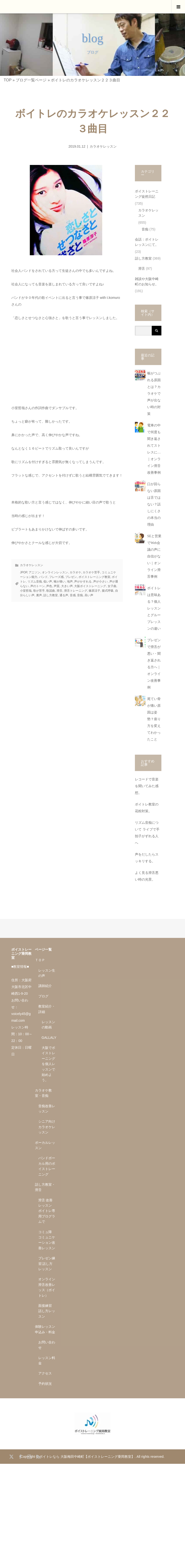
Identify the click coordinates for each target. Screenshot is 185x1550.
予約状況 (45, 1384)
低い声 (47, 581)
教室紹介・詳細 (46, 1009)
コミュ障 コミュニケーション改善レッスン (46, 1240)
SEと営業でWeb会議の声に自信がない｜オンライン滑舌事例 (154, 556)
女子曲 (112, 586)
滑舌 (59, 590)
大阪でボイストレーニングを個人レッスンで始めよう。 (48, 1064)
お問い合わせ (46, 1344)
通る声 (63, 595)
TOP (7, 80)
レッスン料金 (46, 1360)
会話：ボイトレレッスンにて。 (147, 242)
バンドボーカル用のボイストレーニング (46, 1166)
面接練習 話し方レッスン (46, 1311)
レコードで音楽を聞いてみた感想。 (147, 786)
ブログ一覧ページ (31, 80)
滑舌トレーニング (75, 590)
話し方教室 (50, 595)
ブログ (43, 996)
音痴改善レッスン (46, 1108)
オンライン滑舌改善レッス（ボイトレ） (46, 1287)
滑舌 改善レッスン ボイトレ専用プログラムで (46, 1211)
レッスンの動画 (48, 1024)
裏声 (39, 595)
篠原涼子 (94, 590)
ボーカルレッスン (45, 1145)
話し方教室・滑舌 (45, 1187)
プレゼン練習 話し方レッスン (46, 1263)
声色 (49, 586)
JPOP (23, 572)
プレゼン (71, 577)
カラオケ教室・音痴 (43, 1093)
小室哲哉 (26, 590)
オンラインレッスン (55, 572)
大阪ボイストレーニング (90, 586)
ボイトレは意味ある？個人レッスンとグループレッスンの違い (154, 608)
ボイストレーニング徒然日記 (147, 193)
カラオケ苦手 (91, 572)
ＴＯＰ (40, 960)
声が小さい (100, 581)
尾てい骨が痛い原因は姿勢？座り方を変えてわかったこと (154, 719)
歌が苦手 (39, 590)
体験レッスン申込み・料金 (45, 1329)
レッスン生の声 (46, 973)
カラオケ (75, 572)
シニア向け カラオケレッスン (46, 1126)
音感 (73, 595)
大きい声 (67, 586)
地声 (70, 581)
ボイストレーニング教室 (94, 577)
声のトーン (37, 586)
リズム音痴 (34, 581)
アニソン (34, 572)
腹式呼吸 (107, 590)
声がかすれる (83, 581)
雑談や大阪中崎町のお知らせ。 (147, 281)
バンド (43, 577)
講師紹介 (45, 986)
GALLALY (49, 1038)
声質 (56, 586)
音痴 (80, 595)
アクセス (45, 1373)
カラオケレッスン (103, 146)
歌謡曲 (50, 590)
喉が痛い (59, 581)
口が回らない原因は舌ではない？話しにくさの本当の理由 (154, 504)
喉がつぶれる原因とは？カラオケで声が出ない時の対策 (154, 394)
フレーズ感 (56, 577)
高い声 (89, 595)
